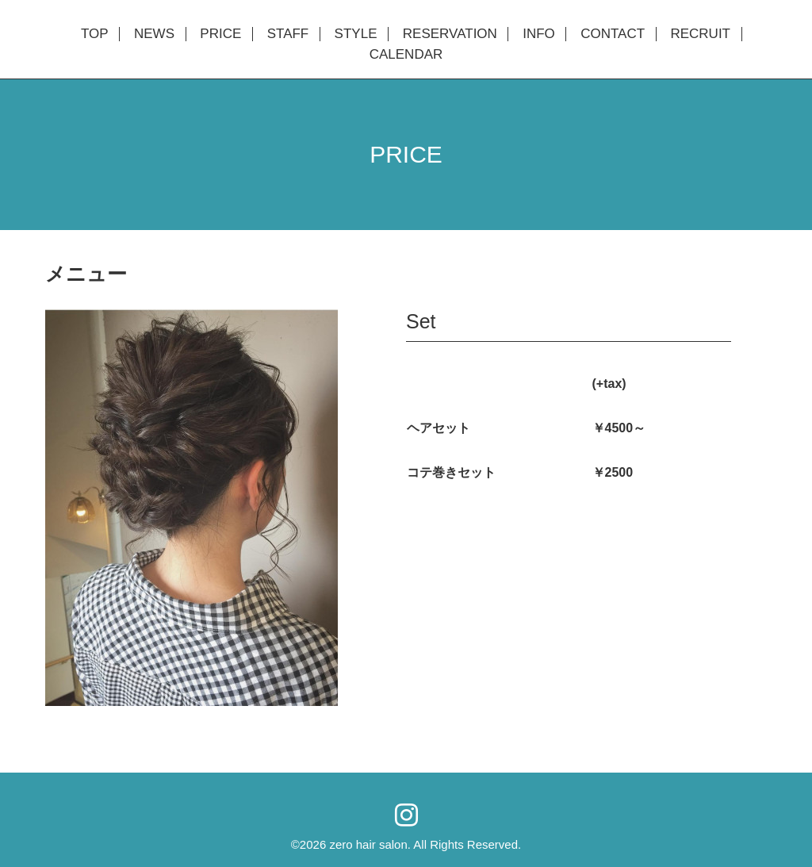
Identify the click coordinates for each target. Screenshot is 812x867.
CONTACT (612, 34)
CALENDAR (406, 55)
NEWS (154, 34)
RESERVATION (450, 34)
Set (421, 321)
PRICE (220, 34)
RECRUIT (700, 34)
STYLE (356, 34)
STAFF (288, 34)
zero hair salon (368, 844)
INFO (539, 34)
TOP (95, 34)
